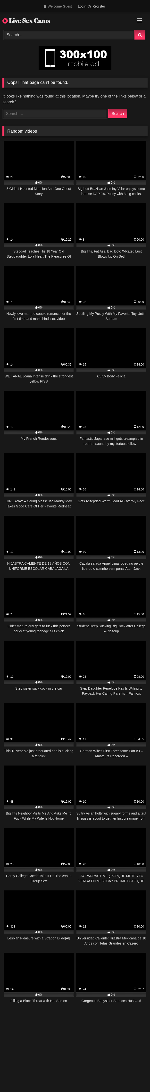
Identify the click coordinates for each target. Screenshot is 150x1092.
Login (82, 6)
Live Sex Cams (26, 20)
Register (98, 6)
